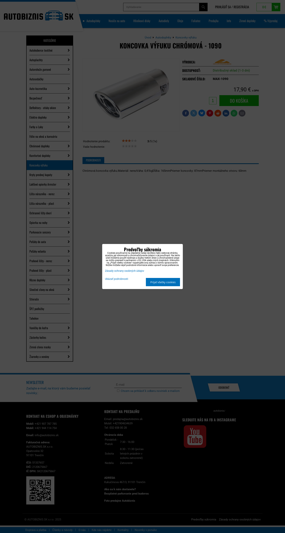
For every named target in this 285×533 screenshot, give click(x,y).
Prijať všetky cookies (163, 282)
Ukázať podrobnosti (116, 279)
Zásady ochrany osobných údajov (124, 271)
